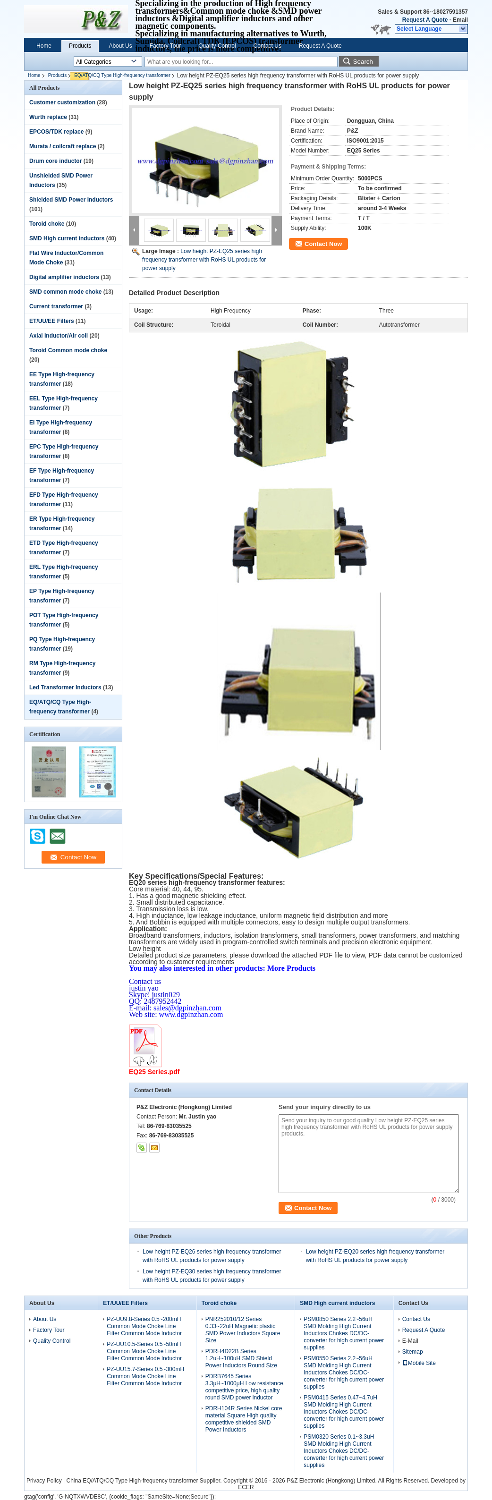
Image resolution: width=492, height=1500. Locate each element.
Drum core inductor (55, 161)
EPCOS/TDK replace (56, 131)
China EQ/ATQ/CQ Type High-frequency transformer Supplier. (145, 1480)
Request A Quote (425, 20)
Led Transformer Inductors (65, 687)
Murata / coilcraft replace (62, 146)
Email (460, 20)
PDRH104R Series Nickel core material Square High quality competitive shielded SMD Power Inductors (243, 1419)
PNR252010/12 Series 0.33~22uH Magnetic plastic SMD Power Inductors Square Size (242, 1330)
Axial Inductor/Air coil (58, 335)
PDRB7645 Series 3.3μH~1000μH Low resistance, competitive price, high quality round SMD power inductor (245, 1387)
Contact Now (323, 243)
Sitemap (412, 1351)
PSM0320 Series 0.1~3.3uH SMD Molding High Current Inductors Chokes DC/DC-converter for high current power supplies (344, 1450)
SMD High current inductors (66, 238)
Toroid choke (46, 223)
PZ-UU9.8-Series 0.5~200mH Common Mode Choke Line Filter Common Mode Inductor (144, 1326)
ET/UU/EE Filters (51, 321)
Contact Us (267, 45)
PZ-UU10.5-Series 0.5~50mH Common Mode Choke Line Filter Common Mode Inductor (144, 1351)
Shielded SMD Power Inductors (71, 199)
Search (363, 61)
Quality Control (217, 45)
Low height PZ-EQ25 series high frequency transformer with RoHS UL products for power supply (204, 259)
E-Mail (410, 1341)
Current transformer (56, 306)
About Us (120, 45)
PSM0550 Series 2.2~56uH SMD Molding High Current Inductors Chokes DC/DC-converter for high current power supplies (344, 1372)
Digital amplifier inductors (64, 277)
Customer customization (62, 102)
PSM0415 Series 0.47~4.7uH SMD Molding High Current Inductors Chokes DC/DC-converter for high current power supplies (344, 1411)
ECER (246, 1487)
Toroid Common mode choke (68, 350)
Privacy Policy (44, 1480)
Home (43, 45)
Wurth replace (48, 117)
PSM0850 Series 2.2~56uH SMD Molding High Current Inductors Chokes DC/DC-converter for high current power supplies (344, 1333)
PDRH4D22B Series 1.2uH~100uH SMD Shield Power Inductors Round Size (241, 1358)
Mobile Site (419, 1363)
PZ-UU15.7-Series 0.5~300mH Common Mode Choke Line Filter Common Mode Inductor (145, 1376)
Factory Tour (165, 45)
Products (80, 45)
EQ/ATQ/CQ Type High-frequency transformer (122, 75)
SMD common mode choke (65, 291)
